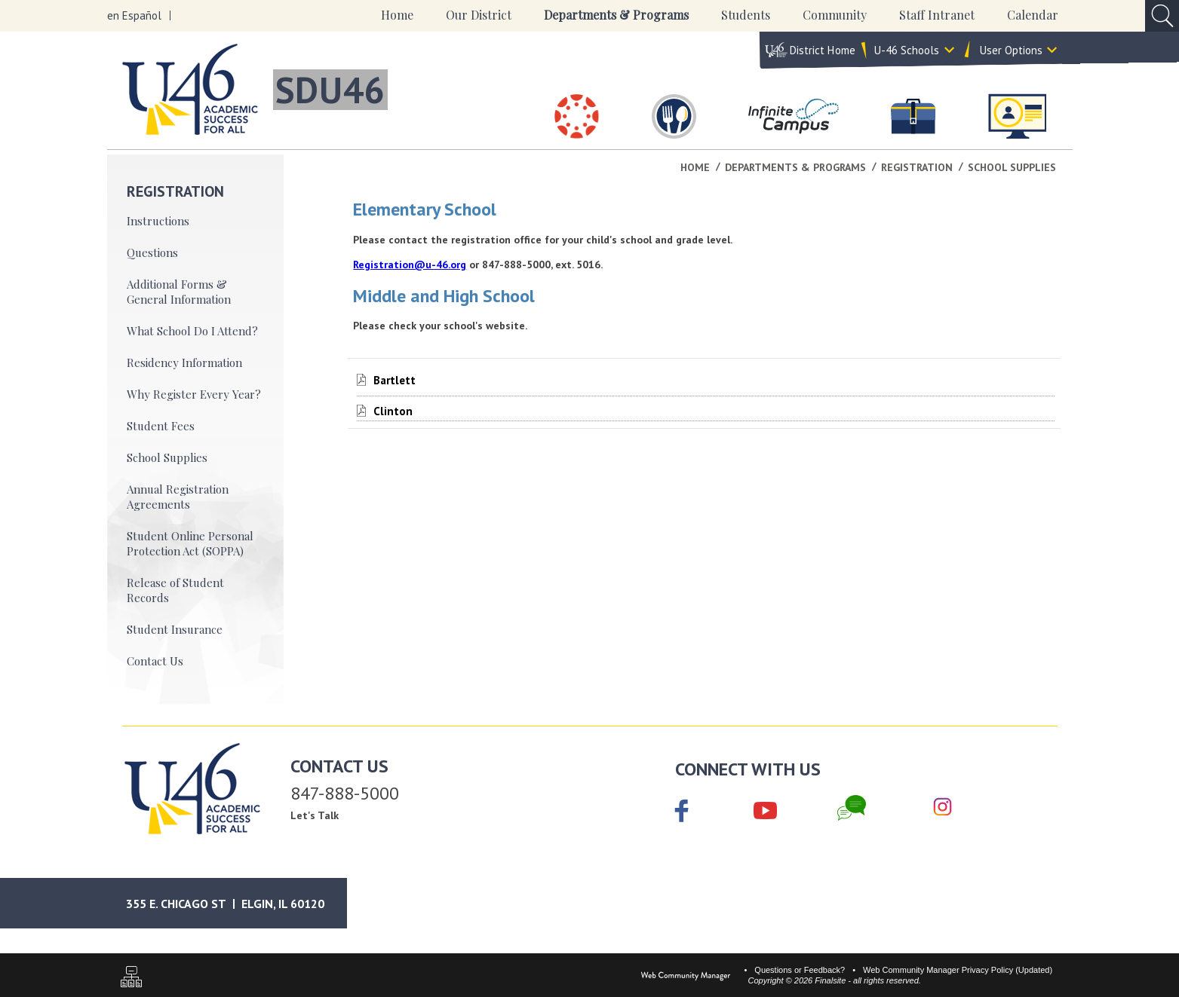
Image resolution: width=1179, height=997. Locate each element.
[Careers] (913, 116)
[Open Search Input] (1162, 16)
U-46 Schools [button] (906, 50)
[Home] (397, 16)
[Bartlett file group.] (394, 380)
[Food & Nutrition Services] (674, 116)
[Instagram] (942, 808)
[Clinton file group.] (393, 411)
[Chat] (851, 808)
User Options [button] (1011, 50)
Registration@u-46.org (409, 264)
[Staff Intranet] (1017, 116)
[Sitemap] (131, 978)
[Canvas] (577, 116)
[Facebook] (682, 812)
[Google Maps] (239, 903)
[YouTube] (765, 808)
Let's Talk (314, 815)
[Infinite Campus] (793, 116)
